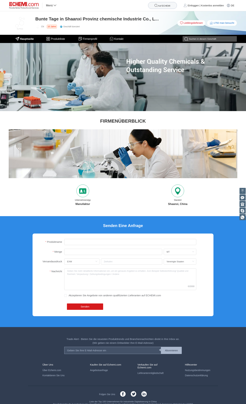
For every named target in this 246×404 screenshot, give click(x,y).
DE (232, 5)
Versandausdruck (52, 261)
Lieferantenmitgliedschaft (151, 373)
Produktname (54, 241)
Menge (58, 251)
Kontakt (117, 39)
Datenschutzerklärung (196, 375)
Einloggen (193, 5)
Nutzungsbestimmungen (197, 370)
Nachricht (56, 271)
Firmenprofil (87, 39)
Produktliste (56, 39)
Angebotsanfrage (99, 370)
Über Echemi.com (52, 370)
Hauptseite (25, 39)
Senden (85, 306)
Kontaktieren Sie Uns (54, 375)
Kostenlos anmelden (212, 5)
